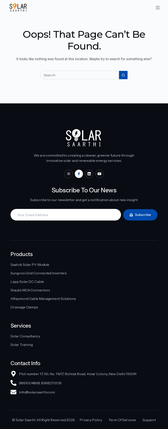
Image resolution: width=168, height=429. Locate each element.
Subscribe (140, 215)
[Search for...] (79, 75)
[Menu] (158, 8)
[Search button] (123, 75)
